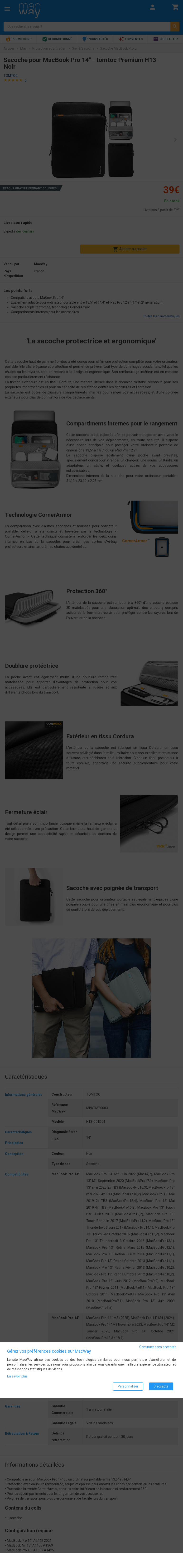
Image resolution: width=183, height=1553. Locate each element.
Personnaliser (128, 1386)
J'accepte (161, 1386)
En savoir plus (17, 1376)
